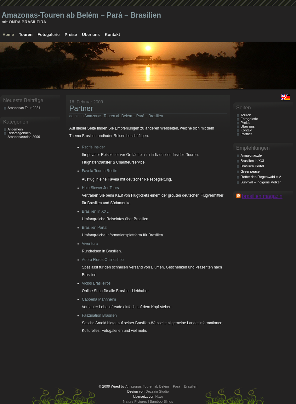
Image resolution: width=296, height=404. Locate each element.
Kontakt (112, 34)
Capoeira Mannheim (99, 299)
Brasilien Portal (94, 227)
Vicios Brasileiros (96, 283)
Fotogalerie (48, 34)
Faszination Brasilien (99, 315)
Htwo (159, 396)
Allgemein (15, 129)
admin (74, 116)
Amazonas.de (251, 155)
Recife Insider (93, 147)
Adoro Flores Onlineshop (103, 259)
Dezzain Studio (157, 391)
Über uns (91, 34)
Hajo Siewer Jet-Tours (100, 188)
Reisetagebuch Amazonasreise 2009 (24, 135)
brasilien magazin (262, 196)
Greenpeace (250, 171)
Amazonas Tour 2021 (24, 108)
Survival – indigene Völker (261, 182)
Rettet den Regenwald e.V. (261, 177)
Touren (25, 34)
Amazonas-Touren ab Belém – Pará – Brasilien (81, 15)
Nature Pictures (135, 401)
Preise (71, 34)
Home (8, 34)
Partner (81, 108)
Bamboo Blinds (161, 401)
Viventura (90, 243)
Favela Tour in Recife (99, 171)
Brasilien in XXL (95, 211)
